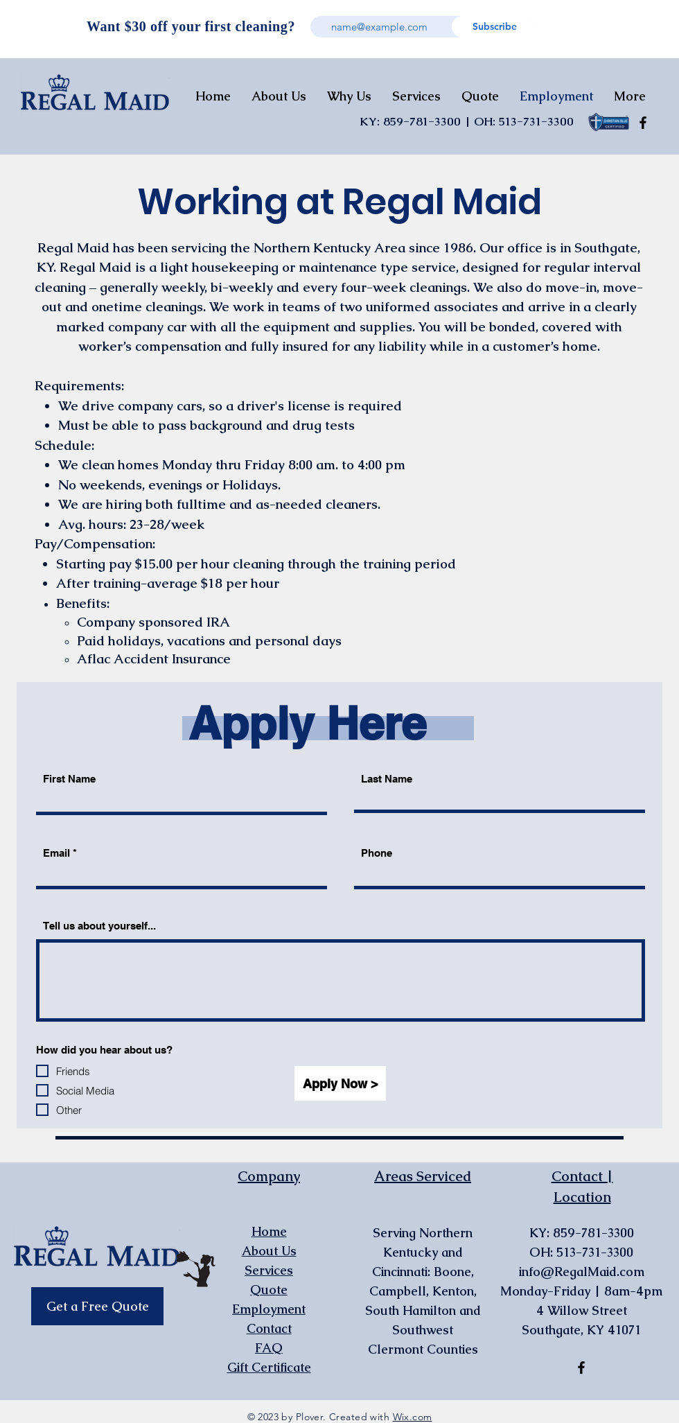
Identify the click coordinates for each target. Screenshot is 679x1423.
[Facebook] (643, 122)
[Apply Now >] (340, 1083)
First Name (69, 779)
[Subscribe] (494, 26)
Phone (376, 853)
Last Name (386, 779)
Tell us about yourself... (99, 925)
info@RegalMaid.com (581, 1272)
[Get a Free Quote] (97, 1306)
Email (56, 853)
